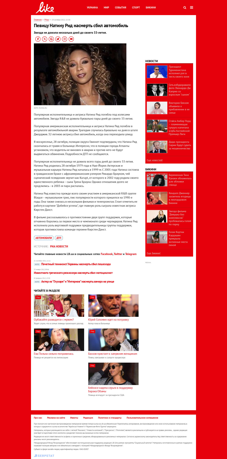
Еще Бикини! (153, 253)
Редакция (88, 417)
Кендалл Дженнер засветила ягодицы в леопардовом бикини (180, 198)
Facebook (107, 254)
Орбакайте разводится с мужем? (54, 319)
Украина (92, 7)
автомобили (43, 238)
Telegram (131, 254)
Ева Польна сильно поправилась (53, 354)
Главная (38, 19)
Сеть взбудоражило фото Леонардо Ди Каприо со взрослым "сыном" (180, 89)
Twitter (118, 254)
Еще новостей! (155, 160)
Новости (151, 61)
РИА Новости (59, 246)
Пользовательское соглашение (142, 417)
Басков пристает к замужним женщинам (112, 354)
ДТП (58, 238)
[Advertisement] (58, 382)
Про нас (38, 417)
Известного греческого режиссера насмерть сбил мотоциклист (73, 273)
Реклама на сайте (56, 417)
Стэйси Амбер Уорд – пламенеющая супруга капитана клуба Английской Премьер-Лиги (180, 127)
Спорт (136, 7)
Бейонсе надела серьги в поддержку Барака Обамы (110, 389)
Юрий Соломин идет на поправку (108, 319)
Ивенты (74, 417)
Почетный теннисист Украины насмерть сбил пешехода (72, 264)
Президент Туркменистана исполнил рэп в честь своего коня (179, 71)
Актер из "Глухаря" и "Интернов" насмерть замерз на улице (74, 281)
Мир (106, 7)
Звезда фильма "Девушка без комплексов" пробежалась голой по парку (180, 218)
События (120, 7)
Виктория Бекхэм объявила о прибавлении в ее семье (179, 107)
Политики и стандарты (109, 417)
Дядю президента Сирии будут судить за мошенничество (180, 145)
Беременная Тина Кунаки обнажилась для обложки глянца (180, 179)
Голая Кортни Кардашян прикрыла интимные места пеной (178, 238)
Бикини (151, 7)
